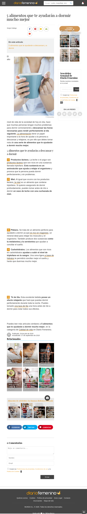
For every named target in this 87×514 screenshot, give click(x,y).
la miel (17, 182)
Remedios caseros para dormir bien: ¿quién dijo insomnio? (14, 360)
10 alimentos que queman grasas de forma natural (46, 386)
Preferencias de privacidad (25, 469)
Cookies (32, 498)
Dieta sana (45, 350)
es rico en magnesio (39, 233)
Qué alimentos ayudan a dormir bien (29, 361)
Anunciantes (37, 501)
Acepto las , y (69, 97)
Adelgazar (45, 379)
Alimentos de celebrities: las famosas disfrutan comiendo (30, 401)
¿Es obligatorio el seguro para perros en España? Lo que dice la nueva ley (76, 38)
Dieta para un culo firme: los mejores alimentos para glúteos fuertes (46, 359)
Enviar (47, 477)
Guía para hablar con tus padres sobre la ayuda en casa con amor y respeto (74, 51)
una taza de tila (21, 306)
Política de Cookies (13, 471)
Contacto (67, 498)
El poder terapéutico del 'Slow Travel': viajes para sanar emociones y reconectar (66, 38)
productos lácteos (15, 163)
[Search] (70, 3)
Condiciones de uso (41, 469)
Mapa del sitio (49, 501)
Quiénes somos (22, 498)
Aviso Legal (58, 498)
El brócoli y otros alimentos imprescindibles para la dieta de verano (31, 384)
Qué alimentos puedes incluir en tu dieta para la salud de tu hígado (14, 383)
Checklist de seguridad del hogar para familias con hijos (65, 54)
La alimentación (23, 134)
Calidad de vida (26, 330)
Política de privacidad (44, 498)
